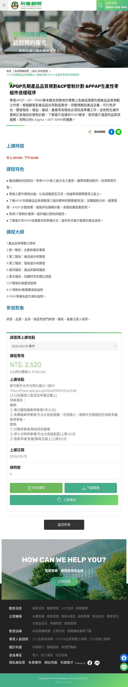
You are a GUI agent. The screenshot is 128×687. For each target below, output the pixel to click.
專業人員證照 (18, 639)
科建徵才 (66, 662)
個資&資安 (68, 616)
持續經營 (56, 623)
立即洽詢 (64, 581)
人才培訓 (67, 608)
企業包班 (59, 631)
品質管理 (84, 616)
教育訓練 (15, 631)
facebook (90, 663)
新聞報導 (82, 608)
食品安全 (98, 616)
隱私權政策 (17, 662)
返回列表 (64, 525)
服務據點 (53, 647)
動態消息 (15, 608)
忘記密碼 (61, 655)
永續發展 (38, 616)
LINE (97, 663)
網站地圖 (50, 662)
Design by (60, 682)
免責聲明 (34, 662)
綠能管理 (53, 616)
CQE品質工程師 (99, 639)
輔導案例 (53, 608)
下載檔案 (90, 488)
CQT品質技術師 (42, 639)
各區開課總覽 (41, 631)
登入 (35, 655)
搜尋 (100, 5)
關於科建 (15, 647)
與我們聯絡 (68, 647)
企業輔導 (15, 616)
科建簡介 (38, 647)
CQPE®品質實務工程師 (71, 639)
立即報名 (69, 500)
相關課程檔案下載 (79, 631)
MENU (4, 5)
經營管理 (70, 623)
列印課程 (36, 488)
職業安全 (113, 616)
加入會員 (47, 655)
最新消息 (38, 608)
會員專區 (15, 655)
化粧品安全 (39, 623)
